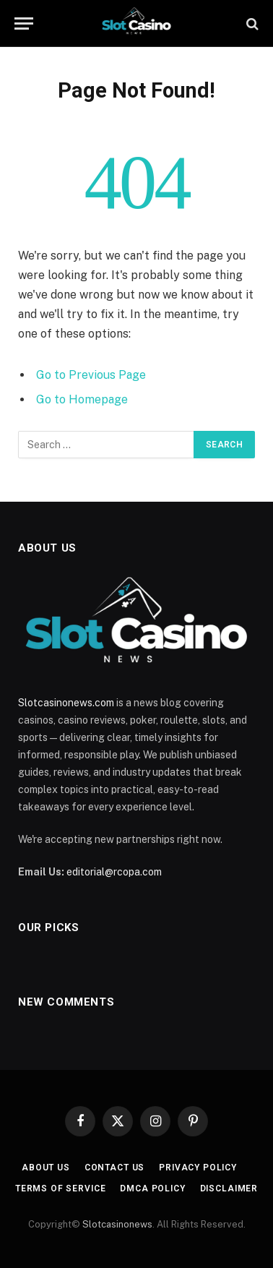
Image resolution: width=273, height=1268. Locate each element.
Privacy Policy (198, 1167)
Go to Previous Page (91, 375)
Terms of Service (60, 1188)
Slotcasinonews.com (66, 702)
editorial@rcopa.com (114, 872)
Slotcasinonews (117, 1224)
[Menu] (23, 23)
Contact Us (114, 1167)
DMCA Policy (152, 1188)
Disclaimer (229, 1188)
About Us (46, 1167)
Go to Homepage (82, 399)
